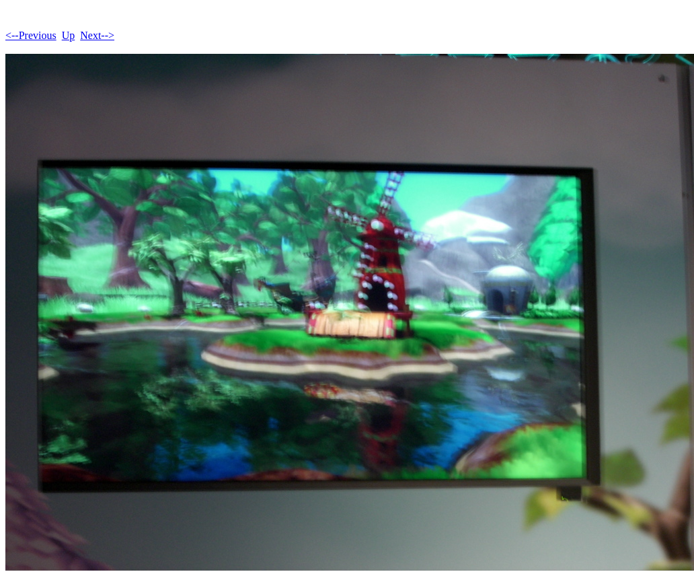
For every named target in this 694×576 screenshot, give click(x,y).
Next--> (97, 35)
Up (68, 35)
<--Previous (30, 35)
